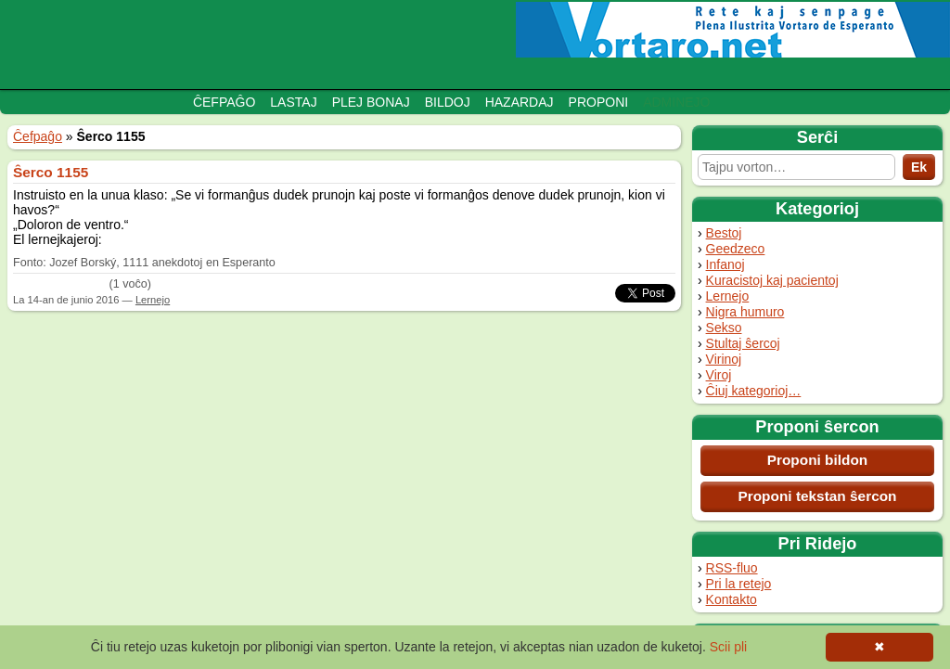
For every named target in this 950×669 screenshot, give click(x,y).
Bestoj (724, 232)
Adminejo (676, 102)
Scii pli (728, 646)
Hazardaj (519, 102)
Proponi (599, 102)
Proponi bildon (817, 460)
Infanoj (725, 264)
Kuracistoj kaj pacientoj (772, 280)
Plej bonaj (371, 102)
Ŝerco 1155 (50, 172)
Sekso (724, 327)
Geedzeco (735, 248)
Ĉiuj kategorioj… (754, 390)
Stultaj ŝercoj (743, 343)
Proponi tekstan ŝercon (817, 496)
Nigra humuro (745, 311)
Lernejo (728, 296)
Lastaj (293, 102)
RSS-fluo (732, 567)
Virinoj (724, 359)
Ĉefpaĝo (224, 102)
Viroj (719, 374)
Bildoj (447, 102)
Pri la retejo (739, 583)
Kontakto (731, 599)
